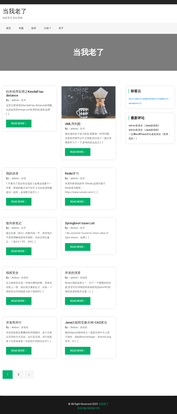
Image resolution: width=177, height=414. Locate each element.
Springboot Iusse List (80, 223)
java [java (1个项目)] (138, 99)
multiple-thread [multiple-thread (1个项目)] (150, 99)
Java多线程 (151, 125)
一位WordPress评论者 (141, 134)
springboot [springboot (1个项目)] (135, 103)
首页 (8, 28)
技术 (33, 28)
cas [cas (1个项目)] (132, 99)
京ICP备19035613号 (88, 408)
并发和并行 (14, 322)
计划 (46, 28)
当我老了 (15, 11)
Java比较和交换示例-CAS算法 (86, 322)
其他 (22, 178)
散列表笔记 (14, 223)
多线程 (23, 277)
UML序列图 (73, 124)
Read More (18, 123)
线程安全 (12, 273)
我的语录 (12, 173)
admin (14, 100)
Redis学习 (72, 173)
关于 (61, 28)
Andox (73, 228)
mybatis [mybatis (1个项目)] (163, 99)
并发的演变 (73, 273)
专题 (21, 28)
